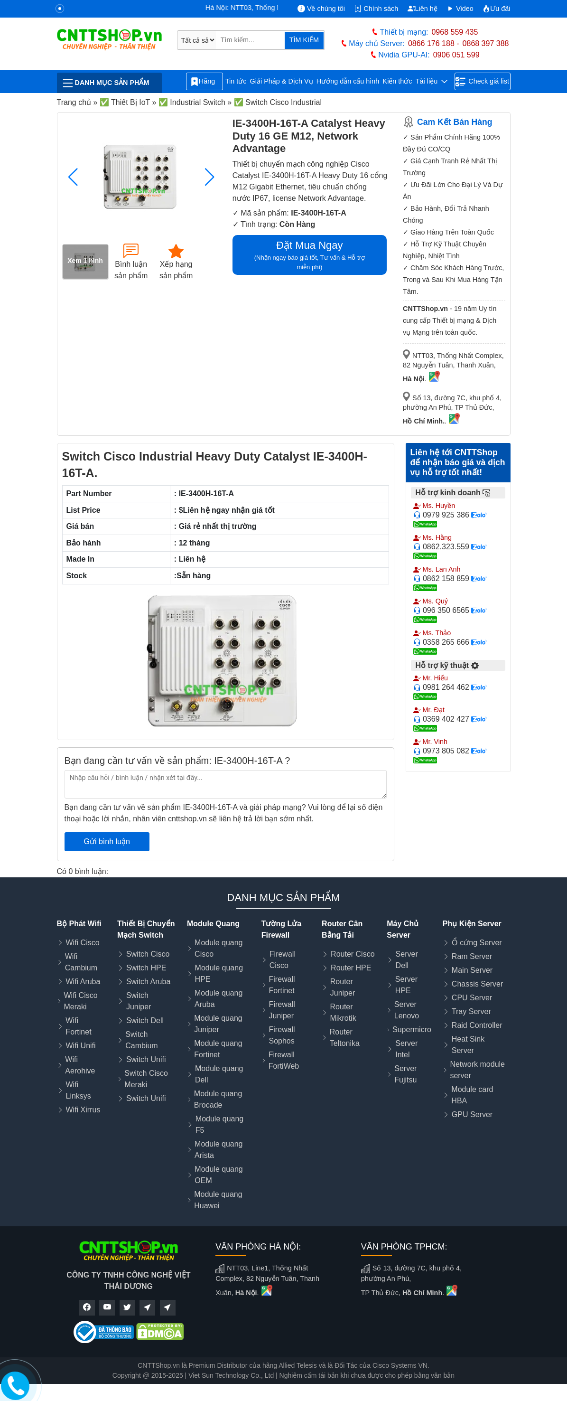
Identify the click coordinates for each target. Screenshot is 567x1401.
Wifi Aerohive (80, 1065)
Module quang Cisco (218, 948)
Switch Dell (145, 1020)
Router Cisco (352, 954)
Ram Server (472, 956)
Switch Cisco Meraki (146, 1079)
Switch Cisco (148, 954)
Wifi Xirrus (83, 1110)
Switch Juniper (138, 1001)
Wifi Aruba (83, 982)
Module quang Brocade (218, 1099)
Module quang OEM (218, 1175)
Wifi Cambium (81, 962)
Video (460, 8)
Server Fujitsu (405, 1074)
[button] (210, 177)
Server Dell (407, 959)
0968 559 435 (454, 32)
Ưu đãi (496, 8)
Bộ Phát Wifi (79, 924)
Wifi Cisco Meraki (81, 1001)
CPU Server (472, 998)
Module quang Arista (218, 1149)
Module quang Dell (219, 1074)
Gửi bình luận (107, 841)
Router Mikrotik (343, 1012)
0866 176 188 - (433, 43)
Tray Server (471, 1011)
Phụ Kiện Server (472, 924)
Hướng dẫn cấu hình (348, 81)
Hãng (204, 81)
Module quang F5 (219, 1124)
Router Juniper (342, 987)
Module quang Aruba (218, 998)
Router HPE (351, 968)
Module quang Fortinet (218, 1049)
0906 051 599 (456, 55)
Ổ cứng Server (477, 943)
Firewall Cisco (283, 959)
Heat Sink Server (468, 1044)
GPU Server (472, 1114)
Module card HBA (472, 1095)
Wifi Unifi (81, 1046)
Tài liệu (431, 81)
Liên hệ (422, 8)
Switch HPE (146, 968)
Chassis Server (477, 984)
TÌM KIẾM (304, 40)
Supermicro (411, 1029)
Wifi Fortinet (78, 1026)
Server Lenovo (406, 1010)
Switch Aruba (148, 982)
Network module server (477, 1070)
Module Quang (213, 924)
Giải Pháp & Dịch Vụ (281, 81)
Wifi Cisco (83, 943)
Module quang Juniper (218, 1024)
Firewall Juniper (282, 1010)
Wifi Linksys (78, 1090)
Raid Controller (477, 1025)
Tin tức (236, 81)
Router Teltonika (345, 1037)
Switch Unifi (146, 1059)
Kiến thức (397, 81)
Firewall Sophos (282, 1035)
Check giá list (482, 81)
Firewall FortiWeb (284, 1060)
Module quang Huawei (218, 1200)
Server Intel (406, 1049)
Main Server (472, 970)
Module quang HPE (219, 973)
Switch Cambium (141, 1040)
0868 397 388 (486, 43)
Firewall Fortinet (282, 985)
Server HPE (406, 985)
